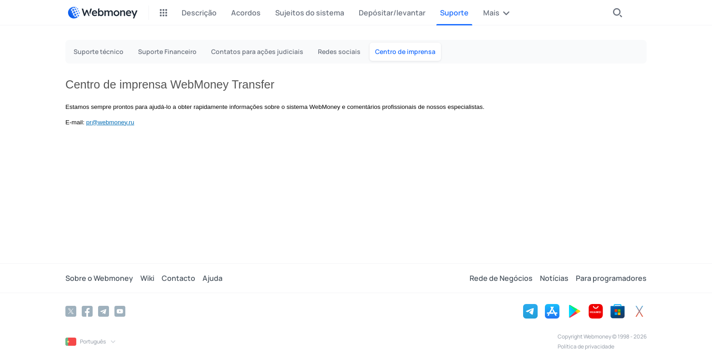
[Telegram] (103, 311)
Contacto (178, 278)
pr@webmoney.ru (110, 122)
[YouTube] (119, 311)
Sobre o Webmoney (99, 278)
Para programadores (611, 278)
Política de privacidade (586, 346)
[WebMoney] (103, 13)
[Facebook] (87, 311)
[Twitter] (70, 311)
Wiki (147, 278)
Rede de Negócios (501, 278)
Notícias (554, 278)
